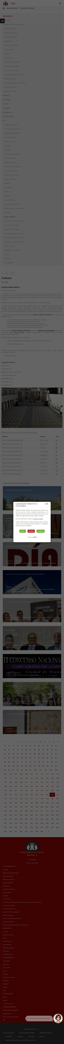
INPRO (35, 537)
